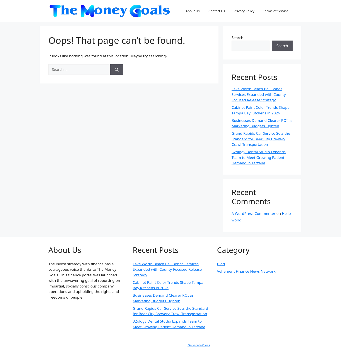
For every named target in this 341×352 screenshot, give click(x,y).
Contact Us (216, 11)
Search (237, 37)
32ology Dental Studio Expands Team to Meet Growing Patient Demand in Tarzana (259, 157)
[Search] (116, 69)
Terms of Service (275, 11)
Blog (221, 263)
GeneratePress (199, 345)
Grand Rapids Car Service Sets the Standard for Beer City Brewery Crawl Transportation (261, 139)
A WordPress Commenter (253, 213)
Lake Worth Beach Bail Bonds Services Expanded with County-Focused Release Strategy (259, 94)
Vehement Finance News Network (246, 271)
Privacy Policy (244, 11)
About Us (193, 11)
